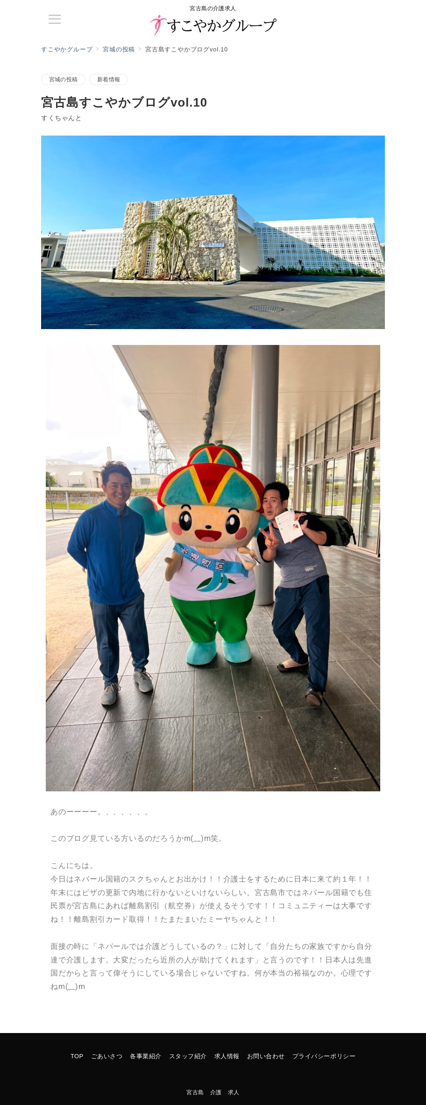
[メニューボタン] (54, 20)
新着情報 (108, 79)
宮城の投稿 (63, 79)
